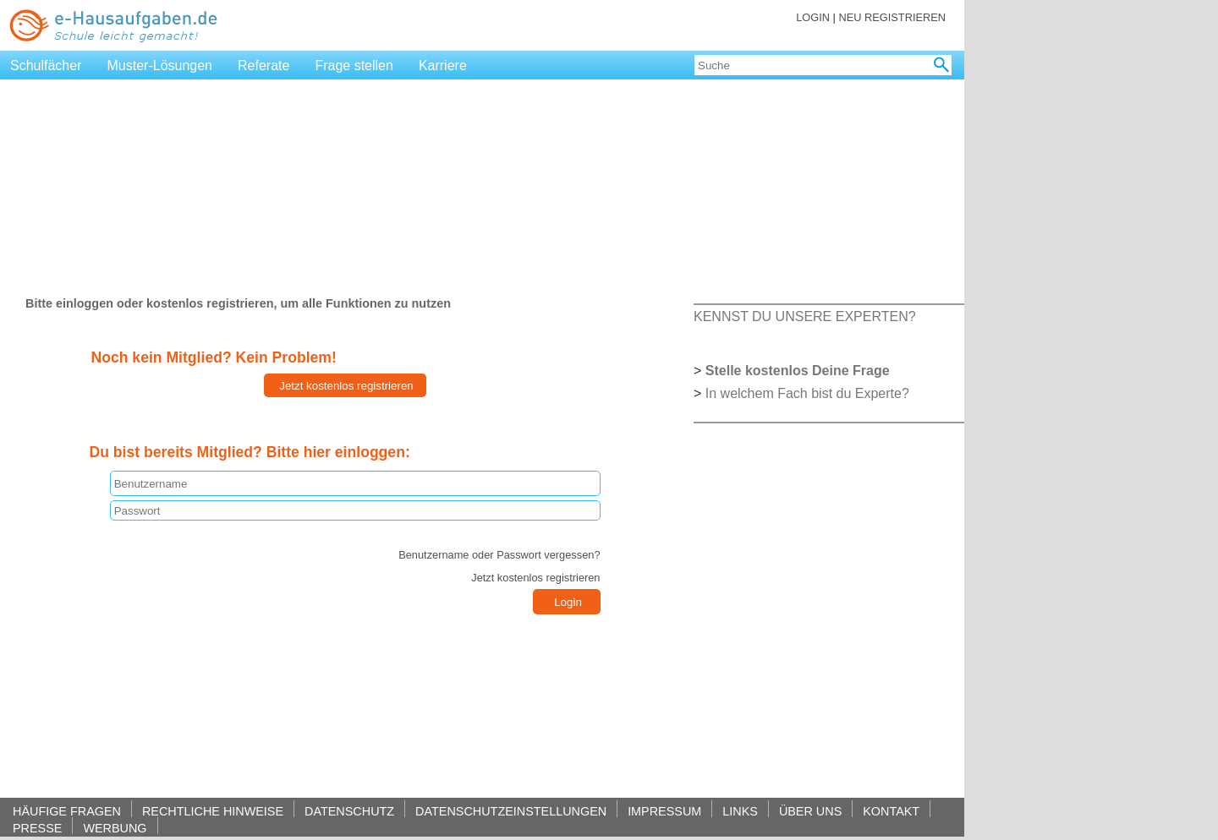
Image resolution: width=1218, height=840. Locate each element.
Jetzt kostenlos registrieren (535, 577)
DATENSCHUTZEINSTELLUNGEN (510, 811)
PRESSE (37, 827)
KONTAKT (891, 811)
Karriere (443, 65)
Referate (263, 65)
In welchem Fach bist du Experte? (807, 393)
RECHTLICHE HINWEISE (212, 811)
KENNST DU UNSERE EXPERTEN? (805, 316)
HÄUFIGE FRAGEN (67, 811)
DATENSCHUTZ (349, 811)
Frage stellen (354, 65)
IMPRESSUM (664, 811)
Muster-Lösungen (160, 65)
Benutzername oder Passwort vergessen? (499, 554)
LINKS (740, 811)
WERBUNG (114, 827)
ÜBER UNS (810, 811)
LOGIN (813, 17)
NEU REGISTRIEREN (892, 17)
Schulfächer (46, 65)
